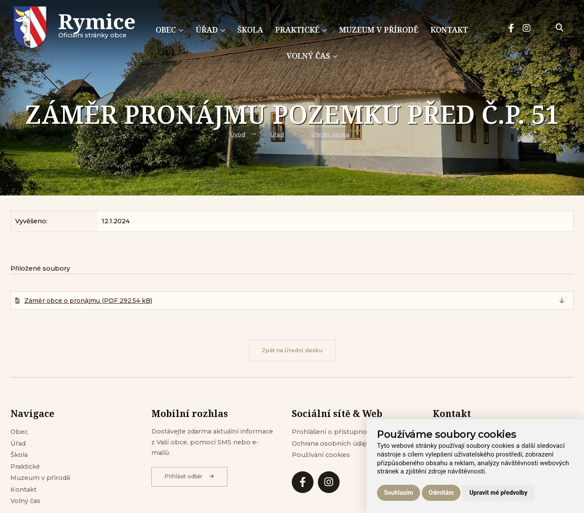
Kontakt (23, 489)
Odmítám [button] (441, 492)
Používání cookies (321, 455)
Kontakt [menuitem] (449, 29)
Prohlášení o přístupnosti (333, 432)
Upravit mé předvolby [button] (498, 492)
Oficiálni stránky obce (97, 28)
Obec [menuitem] (170, 29)
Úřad (277, 134)
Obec (19, 432)
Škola (19, 455)
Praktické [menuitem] (301, 29)
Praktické (25, 466)
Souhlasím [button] (398, 492)
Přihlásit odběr (189, 476)
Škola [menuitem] (250, 29)
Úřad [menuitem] (210, 29)
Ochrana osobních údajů (331, 443)
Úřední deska (330, 134)
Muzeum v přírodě (40, 478)
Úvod (237, 134)
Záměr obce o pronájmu (88, 300)
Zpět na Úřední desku (292, 350)
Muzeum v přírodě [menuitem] (378, 29)
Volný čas (25, 501)
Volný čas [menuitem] (312, 55)
